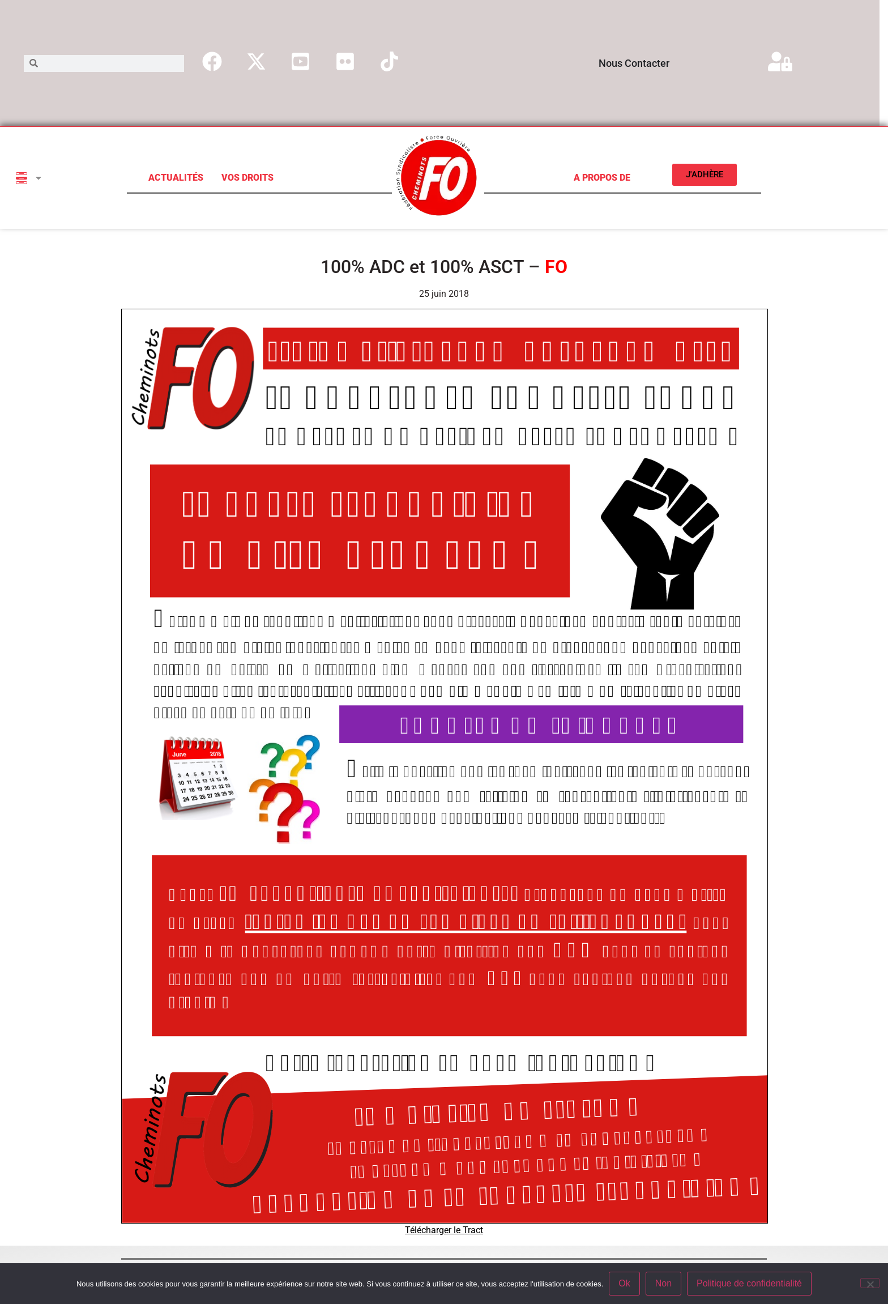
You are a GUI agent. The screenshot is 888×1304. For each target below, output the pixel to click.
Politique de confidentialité (749, 1283)
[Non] (870, 1283)
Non (663, 1283)
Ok (624, 1283)
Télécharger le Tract (444, 1230)
